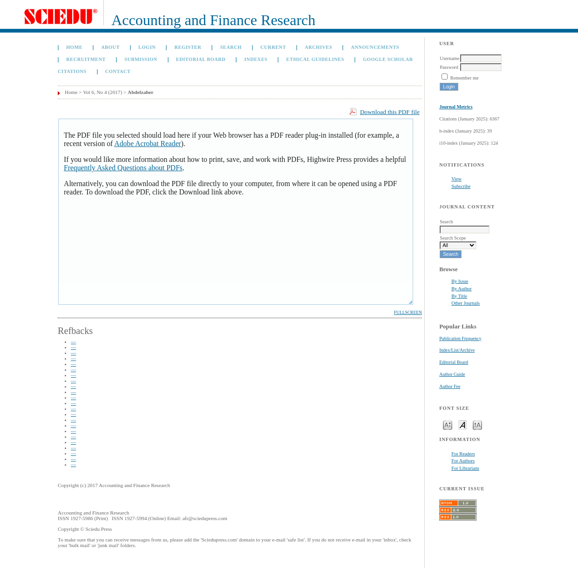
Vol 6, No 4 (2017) (102, 92)
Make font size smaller (447, 424)
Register (187, 47)
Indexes (256, 59)
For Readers (463, 453)
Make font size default (462, 424)
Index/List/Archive (457, 350)
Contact (118, 71)
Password (449, 67)
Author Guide (452, 374)
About (110, 47)
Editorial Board (453, 362)
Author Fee (449, 386)
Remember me (464, 77)
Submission (140, 59)
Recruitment (86, 59)
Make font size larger (477, 424)
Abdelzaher (140, 92)
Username (449, 58)
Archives (318, 47)
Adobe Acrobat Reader (147, 143)
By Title (459, 296)
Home (74, 47)
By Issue (459, 281)
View (456, 178)
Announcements (375, 47)
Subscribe (460, 186)
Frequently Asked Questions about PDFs (123, 168)
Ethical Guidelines (315, 59)
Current (273, 47)
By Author (461, 288)
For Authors (463, 460)
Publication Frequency (460, 338)
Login (147, 47)
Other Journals (465, 303)
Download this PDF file (390, 111)
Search (230, 47)
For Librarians (465, 468)
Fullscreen (408, 312)
